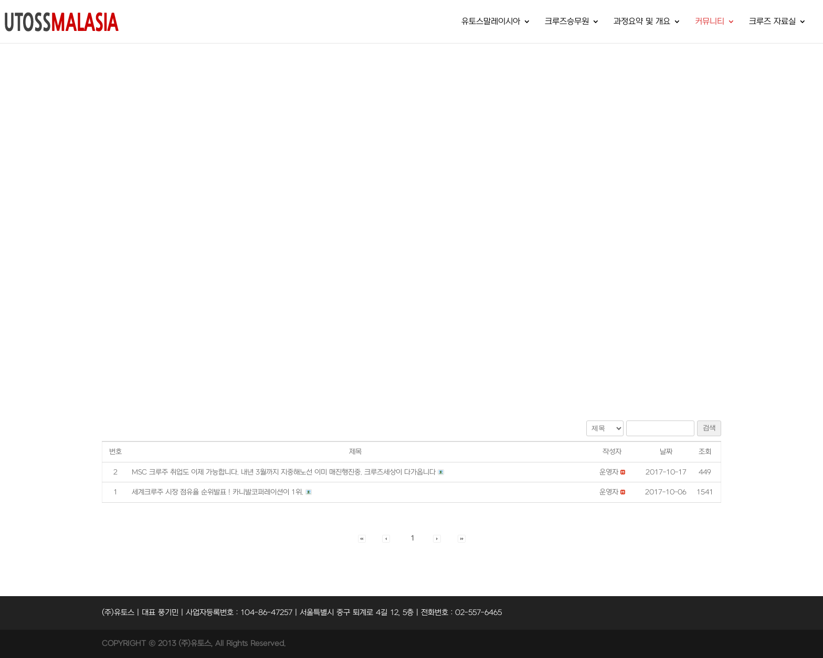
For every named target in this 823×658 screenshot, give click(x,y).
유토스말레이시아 (490, 22)
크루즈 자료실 (772, 22)
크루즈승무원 (567, 22)
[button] (608, 472)
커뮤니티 (709, 22)
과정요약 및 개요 (642, 22)
